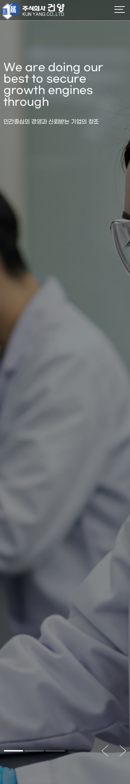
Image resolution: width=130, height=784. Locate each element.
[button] (13, 750)
